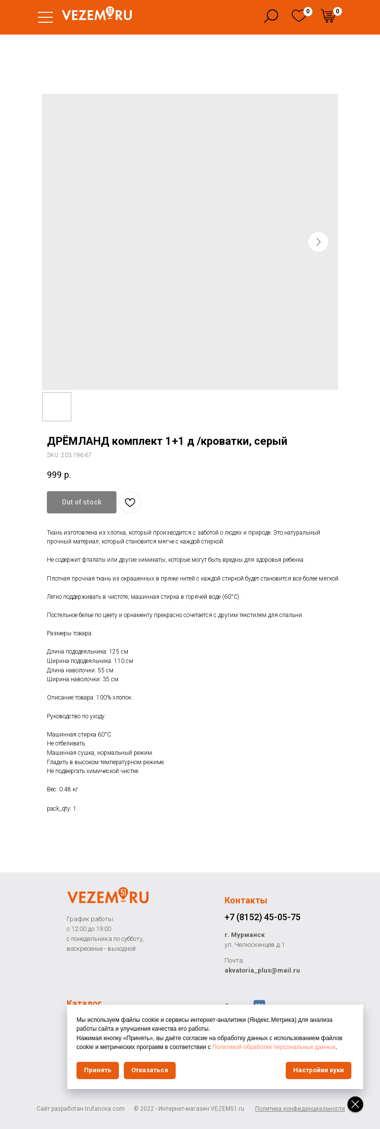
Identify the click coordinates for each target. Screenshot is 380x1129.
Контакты (246, 900)
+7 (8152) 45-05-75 (263, 917)
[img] (299, 15)
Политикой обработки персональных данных (273, 1047)
